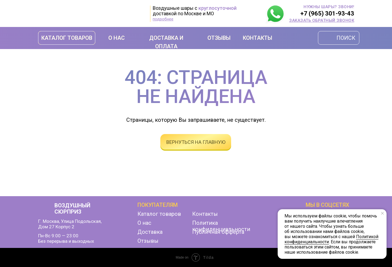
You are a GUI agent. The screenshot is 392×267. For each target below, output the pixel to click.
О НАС (116, 38)
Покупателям (157, 205)
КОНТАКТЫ (257, 38)
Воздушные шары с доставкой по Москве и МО (195, 10)
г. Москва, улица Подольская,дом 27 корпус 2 (70, 224)
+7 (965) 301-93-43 (327, 13)
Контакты (205, 214)
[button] (321, 20)
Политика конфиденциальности (221, 226)
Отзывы (147, 241)
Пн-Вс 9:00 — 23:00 (58, 235)
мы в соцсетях (327, 205)
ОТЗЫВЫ (219, 38)
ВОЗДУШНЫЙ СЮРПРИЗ (72, 208)
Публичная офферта (218, 232)
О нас (144, 223)
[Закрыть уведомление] (382, 213)
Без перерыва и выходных (66, 241)
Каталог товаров (159, 214)
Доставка (150, 232)
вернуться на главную (195, 142)
